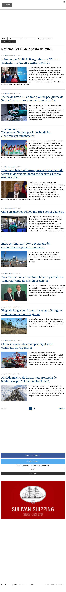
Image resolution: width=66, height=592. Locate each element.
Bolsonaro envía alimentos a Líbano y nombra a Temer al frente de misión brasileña (32, 278)
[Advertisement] (33, 24)
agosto (9, 55)
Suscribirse (33, 473)
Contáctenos (25, 585)
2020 (14, 55)
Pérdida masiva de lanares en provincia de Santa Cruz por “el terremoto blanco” (29, 379)
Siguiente (62, 408)
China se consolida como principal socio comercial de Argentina (27, 345)
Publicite (33, 585)
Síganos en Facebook (33, 455)
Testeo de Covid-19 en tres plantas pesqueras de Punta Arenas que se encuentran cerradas (32, 98)
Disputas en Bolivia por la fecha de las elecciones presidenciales (26, 134)
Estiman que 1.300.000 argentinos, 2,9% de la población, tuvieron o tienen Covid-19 (30, 60)
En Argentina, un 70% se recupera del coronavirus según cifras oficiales (25, 245)
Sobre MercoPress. (6, 585)
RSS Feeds (17, 585)
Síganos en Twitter (32, 461)
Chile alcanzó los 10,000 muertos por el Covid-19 (32, 211)
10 (5, 55)
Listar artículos (8, 42)
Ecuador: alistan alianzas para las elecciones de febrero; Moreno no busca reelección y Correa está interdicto (32, 173)
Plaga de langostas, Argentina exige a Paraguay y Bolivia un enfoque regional (32, 312)
